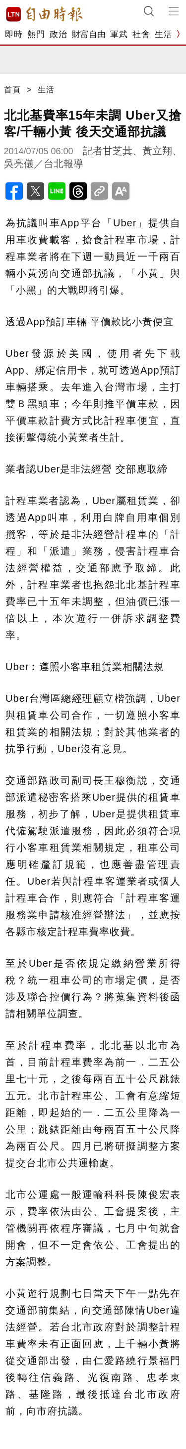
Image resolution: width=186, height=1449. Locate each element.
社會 (141, 34)
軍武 (118, 34)
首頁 (12, 89)
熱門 (36, 34)
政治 (58, 34)
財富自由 (88, 34)
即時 (13, 34)
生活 (163, 34)
